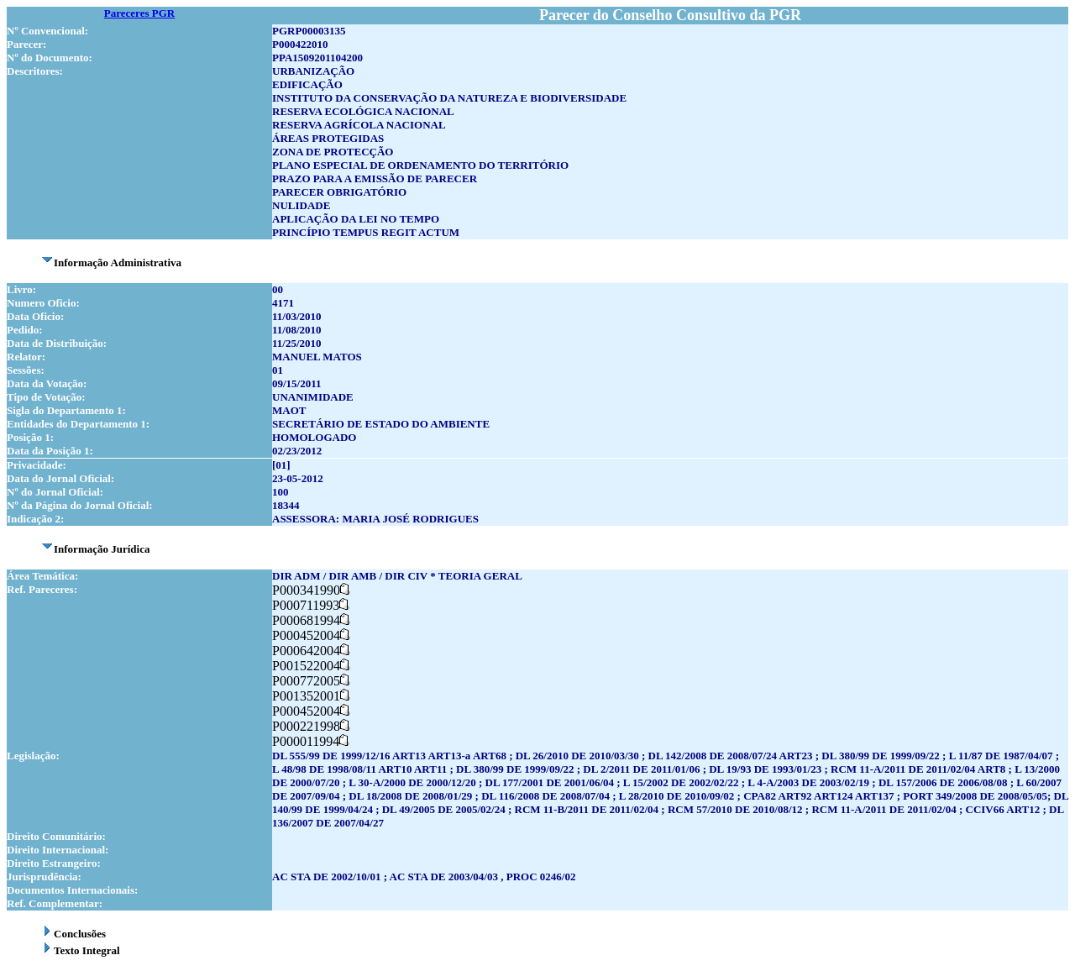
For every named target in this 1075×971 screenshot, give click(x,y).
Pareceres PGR (139, 13)
